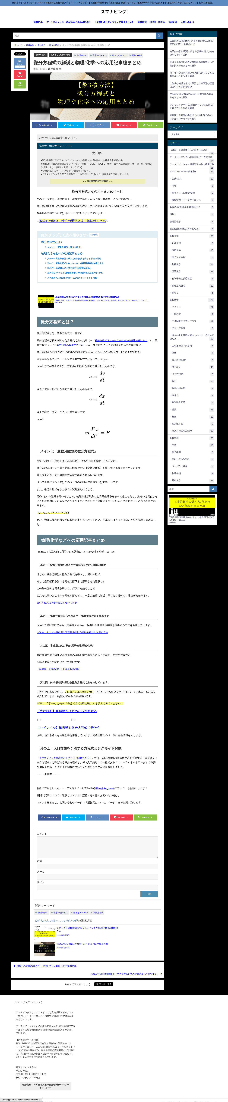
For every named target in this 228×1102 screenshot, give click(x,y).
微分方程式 (41, 55)
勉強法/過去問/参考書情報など (192, 207)
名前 (39, 870)
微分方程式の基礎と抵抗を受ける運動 (58, 608)
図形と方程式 (193, 328)
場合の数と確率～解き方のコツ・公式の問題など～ (192, 337)
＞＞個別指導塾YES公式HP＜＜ (97, 181)
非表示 (94, 235)
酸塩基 (193, 293)
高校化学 (172, 22)
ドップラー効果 (193, 466)
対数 (193, 353)
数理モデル (84, 55)
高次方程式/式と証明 (193, 431)
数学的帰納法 (193, 388)
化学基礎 (193, 243)
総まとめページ (122, 55)
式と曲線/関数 (193, 360)
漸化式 (193, 396)
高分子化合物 (193, 257)
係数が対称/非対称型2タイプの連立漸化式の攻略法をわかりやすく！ (119, 969)
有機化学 (193, 250)
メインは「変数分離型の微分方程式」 (66, 247)
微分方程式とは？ (52, 242)
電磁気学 (193, 481)
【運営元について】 (44, 1098)
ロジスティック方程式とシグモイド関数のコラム (67, 763)
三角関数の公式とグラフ (193, 321)
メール (40, 881)
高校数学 (38, 22)
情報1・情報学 (157, 22)
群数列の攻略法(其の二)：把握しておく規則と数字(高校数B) (51, 960)
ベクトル (193, 307)
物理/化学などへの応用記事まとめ (63, 253)
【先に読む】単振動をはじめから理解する (67, 716)
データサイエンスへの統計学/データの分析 (192, 158)
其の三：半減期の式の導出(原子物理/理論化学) (70, 268)
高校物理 (142, 22)
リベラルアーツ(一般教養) (192, 172)
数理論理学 (192, 222)
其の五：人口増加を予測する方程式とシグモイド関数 (74, 278)
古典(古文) (193, 179)
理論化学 (193, 272)
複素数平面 (193, 424)
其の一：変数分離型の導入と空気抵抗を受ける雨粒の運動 (76, 259)
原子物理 (193, 452)
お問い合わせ (187, 22)
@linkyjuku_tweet (105, 793)
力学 (193, 445)
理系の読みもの (102, 55)
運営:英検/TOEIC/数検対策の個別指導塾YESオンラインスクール (45, 1082)
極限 (193, 417)
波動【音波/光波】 (193, 459)
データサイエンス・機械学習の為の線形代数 (68, 22)
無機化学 (193, 265)
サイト (40, 891)
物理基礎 (193, 474)
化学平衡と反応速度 (193, 279)
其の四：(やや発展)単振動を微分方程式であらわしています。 (78, 273)
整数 (193, 410)
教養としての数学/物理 (62, 55)
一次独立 (193, 314)
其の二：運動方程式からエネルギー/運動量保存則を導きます (77, 263)
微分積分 (193, 367)
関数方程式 (139, 55)
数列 (193, 381)
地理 (193, 186)
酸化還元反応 (193, 286)
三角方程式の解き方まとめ (85, 345)
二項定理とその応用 (193, 346)
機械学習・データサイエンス (193, 200)
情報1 (192, 214)
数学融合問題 (193, 403)
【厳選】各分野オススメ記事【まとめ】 (114, 22)
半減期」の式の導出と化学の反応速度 (59, 674)
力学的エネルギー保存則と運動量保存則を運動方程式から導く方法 (75, 637)
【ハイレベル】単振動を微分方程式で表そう (68, 733)
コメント (42, 839)
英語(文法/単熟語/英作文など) (192, 229)
